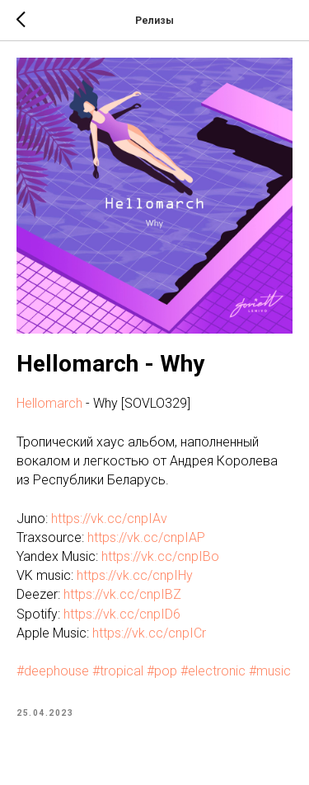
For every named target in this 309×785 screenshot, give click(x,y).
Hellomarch (49, 403)
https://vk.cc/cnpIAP (146, 537)
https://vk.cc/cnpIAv (109, 518)
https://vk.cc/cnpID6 (121, 614)
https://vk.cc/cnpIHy (135, 575)
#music (270, 671)
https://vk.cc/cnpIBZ (122, 594)
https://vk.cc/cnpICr (149, 633)
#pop (162, 671)
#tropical (117, 671)
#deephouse (52, 671)
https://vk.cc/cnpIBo (160, 556)
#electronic (213, 671)
